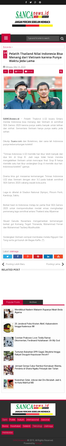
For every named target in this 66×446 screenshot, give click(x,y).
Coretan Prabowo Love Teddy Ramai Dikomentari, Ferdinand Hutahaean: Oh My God (37, 339)
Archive (33, 302)
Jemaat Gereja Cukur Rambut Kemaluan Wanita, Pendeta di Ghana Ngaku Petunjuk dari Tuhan (38, 367)
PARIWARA (7, 432)
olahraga (48, 426)
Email (29, 71)
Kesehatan (16, 426)
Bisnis (5, 426)
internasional (33, 419)
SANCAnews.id (20, 440)
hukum (21, 419)
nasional (45, 419)
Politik (12, 419)
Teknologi (37, 426)
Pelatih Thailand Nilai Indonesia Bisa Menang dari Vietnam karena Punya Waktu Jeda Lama (36, 57)
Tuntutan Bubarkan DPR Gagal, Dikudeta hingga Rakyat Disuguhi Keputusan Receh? (37, 353)
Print (18, 71)
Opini (4, 419)
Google (38, 443)
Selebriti (26, 426)
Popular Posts (13, 302)
